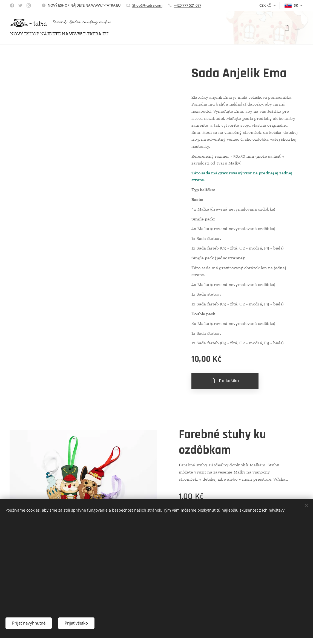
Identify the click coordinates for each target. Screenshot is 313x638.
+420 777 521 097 (187, 5)
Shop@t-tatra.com (147, 5)
